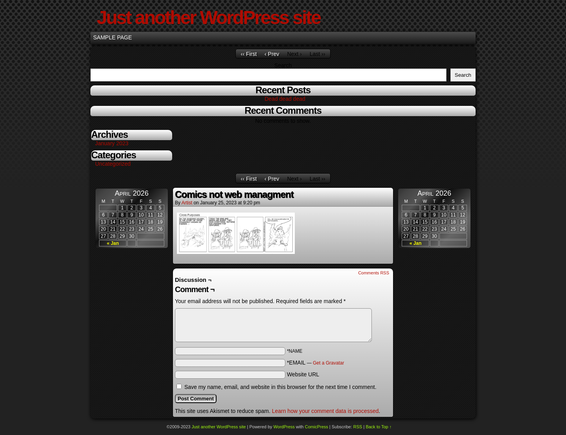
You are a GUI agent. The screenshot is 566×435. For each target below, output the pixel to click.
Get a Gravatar (328, 363)
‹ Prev (272, 54)
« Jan (113, 243)
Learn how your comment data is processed (325, 411)
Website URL (303, 374)
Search (283, 65)
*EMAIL (315, 362)
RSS (357, 426)
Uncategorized (112, 164)
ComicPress (316, 426)
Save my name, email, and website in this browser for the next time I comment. (280, 387)
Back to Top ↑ (378, 426)
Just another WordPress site (208, 17)
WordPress (284, 426)
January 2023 (112, 143)
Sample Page (112, 37)
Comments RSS (373, 272)
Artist (187, 202)
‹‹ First (249, 54)
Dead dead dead (285, 99)
